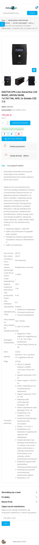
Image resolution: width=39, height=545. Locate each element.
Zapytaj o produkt (14, 139)
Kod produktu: (7, 110)
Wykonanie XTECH (19, 542)
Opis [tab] (3, 166)
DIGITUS (10, 107)
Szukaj (32, 13)
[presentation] (17, 530)
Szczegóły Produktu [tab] (15, 166)
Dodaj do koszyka (20, 123)
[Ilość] (4, 123)
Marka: (4, 107)
